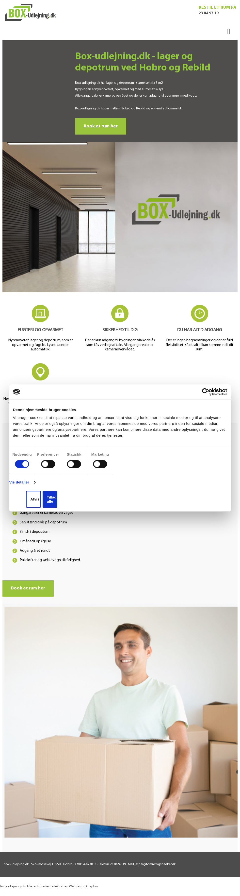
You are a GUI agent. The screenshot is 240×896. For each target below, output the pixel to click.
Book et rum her (101, 126)
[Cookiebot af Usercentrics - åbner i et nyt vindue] (205, 392)
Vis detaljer (19, 482)
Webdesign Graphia (83, 886)
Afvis (34, 499)
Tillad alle (51, 499)
